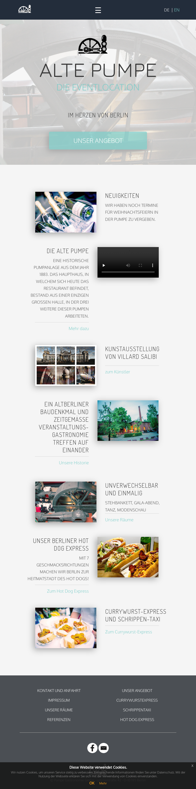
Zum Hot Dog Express (68, 591)
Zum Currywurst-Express (128, 631)
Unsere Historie (74, 462)
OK (91, 783)
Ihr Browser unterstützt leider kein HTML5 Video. (128, 262)
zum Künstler (117, 371)
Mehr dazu (79, 328)
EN (176, 9)
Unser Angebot (98, 140)
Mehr (103, 783)
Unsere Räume (119, 519)
